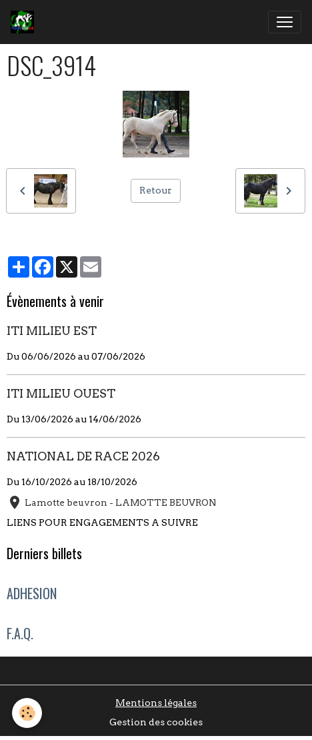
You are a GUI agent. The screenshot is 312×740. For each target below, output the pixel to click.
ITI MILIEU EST (52, 331)
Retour (155, 190)
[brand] (25, 22)
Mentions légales (156, 702)
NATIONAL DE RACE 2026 (83, 456)
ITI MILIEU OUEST (61, 393)
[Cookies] (27, 713)
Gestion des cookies (156, 722)
